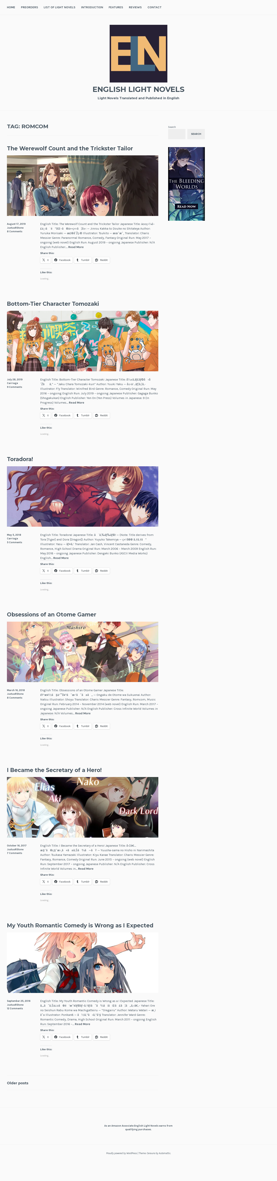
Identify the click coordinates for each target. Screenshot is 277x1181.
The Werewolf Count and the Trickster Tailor (80, 152)
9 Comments (14, 396)
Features (116, 7)
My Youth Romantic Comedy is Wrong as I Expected (80, 939)
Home (11, 7)
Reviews (135, 7)
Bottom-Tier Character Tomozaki (69, 312)
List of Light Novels (59, 7)
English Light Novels (138, 88)
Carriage (12, 392)
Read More (76, 257)
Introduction (92, 7)
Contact (155, 7)
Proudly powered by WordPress (121, 1172)
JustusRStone (15, 237)
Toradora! (24, 468)
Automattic (164, 1172)
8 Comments (14, 241)
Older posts (21, 1101)
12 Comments (15, 1027)
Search (172, 127)
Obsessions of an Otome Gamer (67, 623)
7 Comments (14, 862)
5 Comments (14, 551)
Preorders (29, 7)
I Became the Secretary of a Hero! (71, 778)
